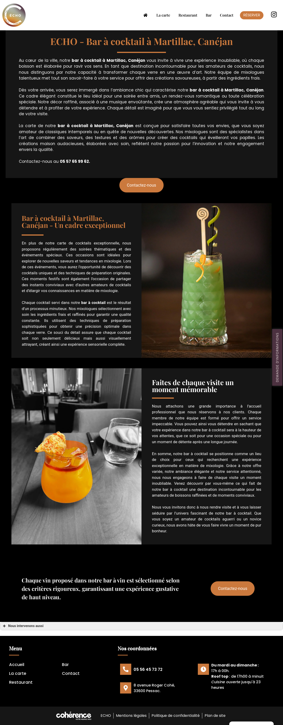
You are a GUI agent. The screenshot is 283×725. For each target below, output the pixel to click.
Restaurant (188, 15)
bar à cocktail (86, 60)
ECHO (105, 715)
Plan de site (215, 715)
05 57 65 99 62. (75, 161)
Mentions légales (131, 715)
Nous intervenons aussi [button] (23, 626)
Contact (226, 15)
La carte (163, 15)
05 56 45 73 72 (148, 669)
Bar (209, 15)
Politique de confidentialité (176, 715)
